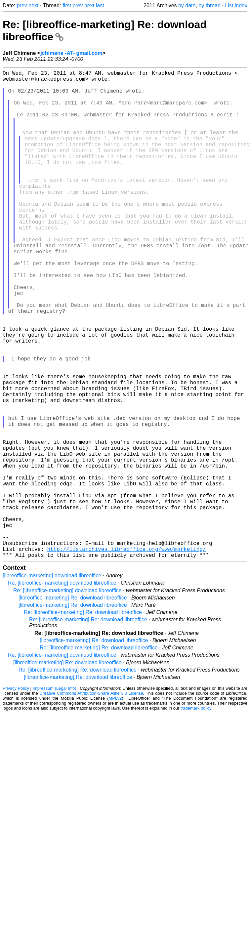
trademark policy (196, 816)
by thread (209, 5)
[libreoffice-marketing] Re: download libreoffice (73, 706)
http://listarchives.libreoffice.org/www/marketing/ (126, 656)
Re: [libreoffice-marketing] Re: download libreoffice (83, 720)
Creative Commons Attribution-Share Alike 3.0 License (91, 801)
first (66, 5)
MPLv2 (115, 806)
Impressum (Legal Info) (54, 796)
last (100, 5)
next (33, 5)
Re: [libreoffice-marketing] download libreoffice (62, 691)
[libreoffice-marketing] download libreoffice (52, 684)
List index (236, 5)
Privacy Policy (16, 796)
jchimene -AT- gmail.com (71, 53)
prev (22, 5)
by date (186, 5)
